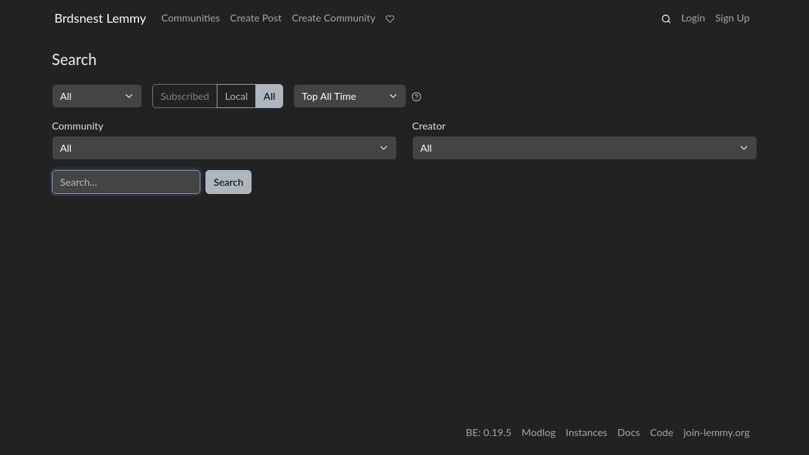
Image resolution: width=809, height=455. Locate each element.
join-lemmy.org (717, 432)
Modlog (538, 432)
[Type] (97, 96)
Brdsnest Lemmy (100, 17)
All (269, 96)
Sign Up (732, 17)
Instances (586, 432)
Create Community (333, 17)
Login (693, 17)
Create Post (256, 17)
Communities (190, 17)
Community (78, 125)
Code (662, 432)
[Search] (126, 182)
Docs (628, 432)
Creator (429, 125)
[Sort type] (349, 96)
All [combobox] (65, 148)
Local (236, 96)
